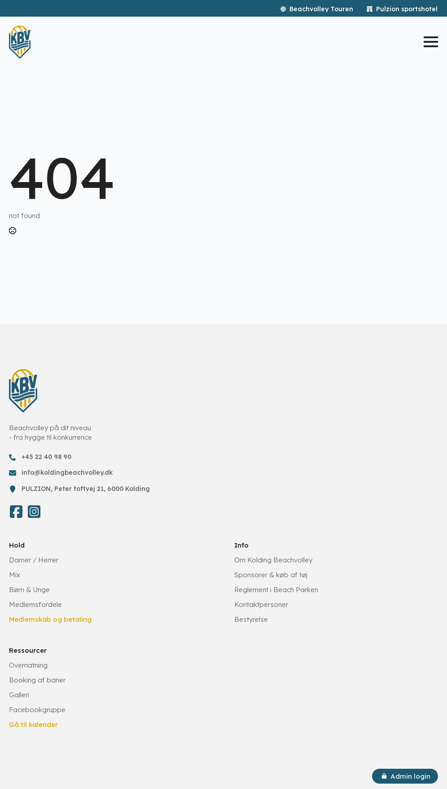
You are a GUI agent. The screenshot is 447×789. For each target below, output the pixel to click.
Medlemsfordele (35, 604)
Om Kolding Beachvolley (273, 560)
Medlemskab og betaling (50, 619)
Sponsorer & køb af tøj (270, 575)
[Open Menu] (431, 42)
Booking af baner (37, 680)
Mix (14, 575)
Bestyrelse (251, 619)
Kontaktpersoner (261, 604)
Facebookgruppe (37, 709)
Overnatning (28, 665)
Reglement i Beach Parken (276, 589)
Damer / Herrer (33, 560)
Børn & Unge (29, 589)
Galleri (19, 695)
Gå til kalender (33, 724)
